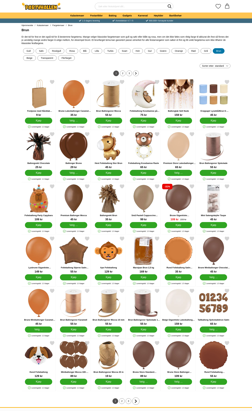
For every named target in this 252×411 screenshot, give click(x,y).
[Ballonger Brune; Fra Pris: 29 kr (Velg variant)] (74, 150)
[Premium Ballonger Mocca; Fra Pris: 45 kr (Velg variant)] (74, 202)
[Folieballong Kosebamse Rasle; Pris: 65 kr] (143, 150)
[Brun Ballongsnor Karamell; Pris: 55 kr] (74, 306)
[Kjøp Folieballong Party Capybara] (38, 225)
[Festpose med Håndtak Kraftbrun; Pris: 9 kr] (39, 98)
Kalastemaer (77, 15)
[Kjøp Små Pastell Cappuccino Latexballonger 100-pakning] (143, 225)
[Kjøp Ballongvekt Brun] (108, 225)
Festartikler (96, 15)
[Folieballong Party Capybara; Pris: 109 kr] (39, 202)
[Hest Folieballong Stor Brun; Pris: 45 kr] (108, 150)
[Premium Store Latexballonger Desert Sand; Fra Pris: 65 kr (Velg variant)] (178, 150)
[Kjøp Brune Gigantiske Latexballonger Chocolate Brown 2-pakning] (178, 225)
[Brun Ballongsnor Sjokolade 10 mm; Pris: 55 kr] (143, 306)
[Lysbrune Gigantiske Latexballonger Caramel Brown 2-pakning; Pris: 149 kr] (39, 254)
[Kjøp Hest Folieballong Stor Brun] (108, 173)
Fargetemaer (58, 25)
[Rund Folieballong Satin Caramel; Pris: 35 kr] (178, 254)
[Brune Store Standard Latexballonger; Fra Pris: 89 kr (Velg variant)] (143, 359)
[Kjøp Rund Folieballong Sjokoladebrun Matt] (213, 382)
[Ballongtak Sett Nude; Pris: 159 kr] (178, 98)
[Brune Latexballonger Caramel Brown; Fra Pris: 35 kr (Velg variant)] (74, 98)
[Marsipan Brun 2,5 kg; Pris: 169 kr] (143, 254)
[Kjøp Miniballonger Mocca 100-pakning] (73, 382)
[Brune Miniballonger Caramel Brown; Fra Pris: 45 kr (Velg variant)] (39, 306)
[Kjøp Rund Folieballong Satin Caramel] (178, 277)
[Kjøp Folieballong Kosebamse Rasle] (143, 173)
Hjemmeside (27, 25)
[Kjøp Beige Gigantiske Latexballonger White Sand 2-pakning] (178, 329)
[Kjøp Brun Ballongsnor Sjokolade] (213, 173)
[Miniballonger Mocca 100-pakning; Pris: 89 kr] (74, 359)
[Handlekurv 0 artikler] (227, 6)
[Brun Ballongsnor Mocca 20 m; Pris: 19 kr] (108, 359)
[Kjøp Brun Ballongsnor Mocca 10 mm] (108, 329)
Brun (70, 25)
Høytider (158, 15)
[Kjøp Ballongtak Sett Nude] (178, 121)
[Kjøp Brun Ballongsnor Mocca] (108, 121)
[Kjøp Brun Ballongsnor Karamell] (73, 329)
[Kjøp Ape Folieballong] (108, 277)
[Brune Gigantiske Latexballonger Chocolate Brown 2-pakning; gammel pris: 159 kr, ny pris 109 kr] (178, 202)
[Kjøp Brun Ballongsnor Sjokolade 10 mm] (143, 329)
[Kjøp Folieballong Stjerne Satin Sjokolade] (73, 277)
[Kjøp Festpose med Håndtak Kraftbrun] (38, 121)
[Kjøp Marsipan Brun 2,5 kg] (143, 277)
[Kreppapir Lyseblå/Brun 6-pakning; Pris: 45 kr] (213, 98)
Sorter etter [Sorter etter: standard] (213, 66)
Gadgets (127, 15)
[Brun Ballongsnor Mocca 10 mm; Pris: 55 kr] (108, 306)
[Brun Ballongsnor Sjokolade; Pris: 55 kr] (213, 150)
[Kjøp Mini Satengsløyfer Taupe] (213, 225)
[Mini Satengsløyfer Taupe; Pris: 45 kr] (213, 202)
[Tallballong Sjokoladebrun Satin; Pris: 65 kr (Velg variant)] (213, 306)
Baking (113, 15)
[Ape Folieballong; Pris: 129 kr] (108, 254)
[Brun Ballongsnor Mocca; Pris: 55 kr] (108, 98)
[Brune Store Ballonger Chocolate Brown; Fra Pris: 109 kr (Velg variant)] (178, 359)
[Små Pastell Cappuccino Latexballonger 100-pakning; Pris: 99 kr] (143, 202)
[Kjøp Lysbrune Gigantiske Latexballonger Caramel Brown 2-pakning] (38, 277)
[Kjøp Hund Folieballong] (38, 382)
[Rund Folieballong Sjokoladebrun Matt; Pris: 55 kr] (213, 359)
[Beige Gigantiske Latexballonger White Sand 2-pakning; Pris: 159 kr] (178, 306)
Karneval (143, 15)
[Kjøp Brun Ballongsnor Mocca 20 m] (108, 382)
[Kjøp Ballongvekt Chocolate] (38, 173)
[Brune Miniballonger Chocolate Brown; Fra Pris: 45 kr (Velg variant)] (213, 254)
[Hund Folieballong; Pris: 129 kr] (39, 359)
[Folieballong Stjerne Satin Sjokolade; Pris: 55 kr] (74, 254)
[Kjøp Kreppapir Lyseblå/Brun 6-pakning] (213, 121)
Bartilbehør (175, 15)
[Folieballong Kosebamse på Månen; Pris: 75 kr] (143, 98)
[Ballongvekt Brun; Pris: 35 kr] (108, 202)
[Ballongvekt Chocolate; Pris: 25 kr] (39, 150)
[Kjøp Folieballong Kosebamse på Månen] (143, 121)
